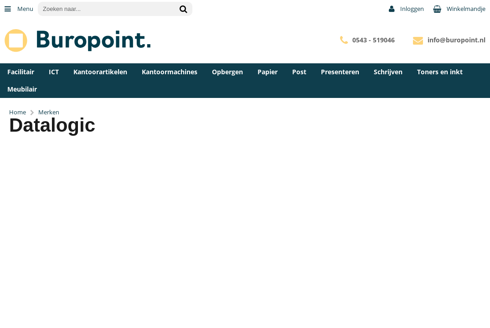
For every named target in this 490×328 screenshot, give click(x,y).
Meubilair (22, 89)
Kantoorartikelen (100, 71)
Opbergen (227, 71)
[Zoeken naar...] (183, 9)
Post (299, 71)
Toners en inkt (440, 71)
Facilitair (20, 71)
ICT (54, 71)
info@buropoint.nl (456, 40)
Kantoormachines (169, 71)
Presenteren (340, 71)
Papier (268, 71)
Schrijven (388, 71)
